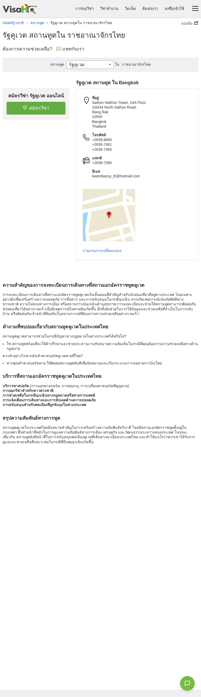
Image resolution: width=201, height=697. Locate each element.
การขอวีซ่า (84, 8)
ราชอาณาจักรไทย (132, 64)
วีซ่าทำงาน (109, 8)
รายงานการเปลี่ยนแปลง (102, 251)
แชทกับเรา (70, 49)
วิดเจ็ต (130, 8)
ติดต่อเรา (150, 8)
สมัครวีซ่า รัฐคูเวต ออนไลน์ (36, 95)
